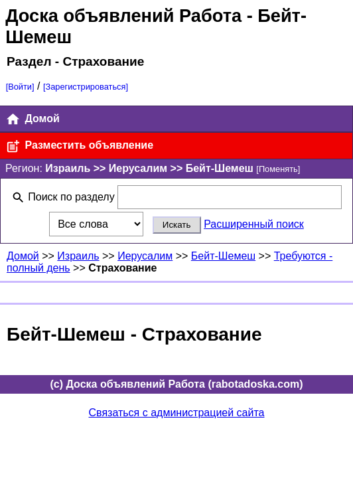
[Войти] (20, 87)
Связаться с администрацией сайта (177, 412)
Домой (32, 119)
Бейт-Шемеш (223, 256)
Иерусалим (145, 256)
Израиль (78, 256)
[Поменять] (278, 169)
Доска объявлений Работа (123, 15)
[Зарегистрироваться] (85, 87)
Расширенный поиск (254, 224)
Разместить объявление (79, 146)
